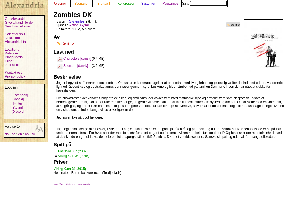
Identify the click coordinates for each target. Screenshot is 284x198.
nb (27, 134)
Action (73, 25)
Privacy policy (15, 76)
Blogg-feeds (14, 57)
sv (33, 134)
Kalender (11, 53)
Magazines (170, 4)
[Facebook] (20, 95)
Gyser (84, 25)
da (7, 134)
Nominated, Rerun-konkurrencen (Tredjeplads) (88, 173)
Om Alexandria (16, 19)
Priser (9, 61)
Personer (59, 4)
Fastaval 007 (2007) (73, 151)
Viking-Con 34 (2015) (73, 156)
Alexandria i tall (16, 42)
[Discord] (18, 112)
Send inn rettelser (18, 26)
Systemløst (77, 21)
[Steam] (17, 107)
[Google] (18, 99)
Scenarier (81, 4)
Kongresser (125, 4)
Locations (12, 49)
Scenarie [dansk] (75, 66)
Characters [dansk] (77, 59)
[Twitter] (17, 103)
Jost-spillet (13, 65)
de (13, 134)
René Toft (68, 43)
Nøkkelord (12, 38)
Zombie (235, 24)
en (20, 134)
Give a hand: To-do (19, 22)
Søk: (204, 4)
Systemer (148, 4)
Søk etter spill (15, 34)
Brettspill (103, 4)
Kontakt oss (13, 73)
